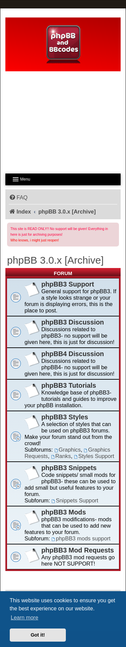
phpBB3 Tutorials (68, 385)
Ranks (61, 456)
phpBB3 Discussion (72, 322)
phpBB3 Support (67, 284)
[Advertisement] (63, 120)
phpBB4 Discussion (72, 353)
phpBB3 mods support (81, 538)
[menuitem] (18, 197)
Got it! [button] (38, 635)
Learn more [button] (24, 617)
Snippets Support (74, 500)
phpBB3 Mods (63, 512)
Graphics (67, 450)
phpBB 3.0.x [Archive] (55, 260)
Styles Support (94, 456)
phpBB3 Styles (64, 417)
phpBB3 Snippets (68, 467)
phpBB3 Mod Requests (77, 550)
